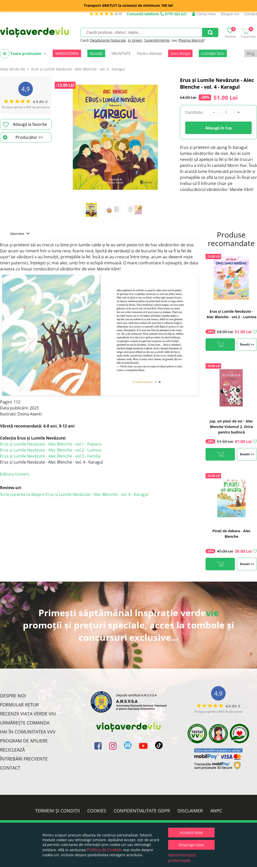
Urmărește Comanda (24, 723)
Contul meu (204, 14)
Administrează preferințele (182, 857)
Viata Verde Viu (12, 69)
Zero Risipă (180, 53)
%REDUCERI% (67, 53)
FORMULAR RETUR (19, 705)
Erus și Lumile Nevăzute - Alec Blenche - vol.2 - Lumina (50, 450)
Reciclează (12, 750)
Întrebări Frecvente (24, 759)
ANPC (216, 811)
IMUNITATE (121, 53)
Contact (250, 14)
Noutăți (96, 53)
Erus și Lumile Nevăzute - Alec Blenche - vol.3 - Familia (50, 456)
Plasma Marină (191, 40)
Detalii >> (247, 344)
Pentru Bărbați (149, 53)
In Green (135, 40)
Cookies (96, 811)
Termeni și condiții (57, 811)
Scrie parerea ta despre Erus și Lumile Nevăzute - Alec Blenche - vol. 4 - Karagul (74, 494)
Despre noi (230, 14)
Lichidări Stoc (212, 53)
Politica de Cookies (104, 849)
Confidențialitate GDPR (142, 811)
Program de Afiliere (24, 741)
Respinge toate (191, 844)
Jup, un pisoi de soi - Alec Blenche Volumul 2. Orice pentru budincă (231, 427)
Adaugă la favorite (25, 125)
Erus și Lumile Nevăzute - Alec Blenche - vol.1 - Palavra (50, 444)
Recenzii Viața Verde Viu (28, 714)
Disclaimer (190, 811)
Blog (250, 53)
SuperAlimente (156, 40)
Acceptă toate (191, 832)
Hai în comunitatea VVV (27, 732)
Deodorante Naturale (108, 40)
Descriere (20, 233)
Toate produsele (23, 53)
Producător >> (23, 137)
